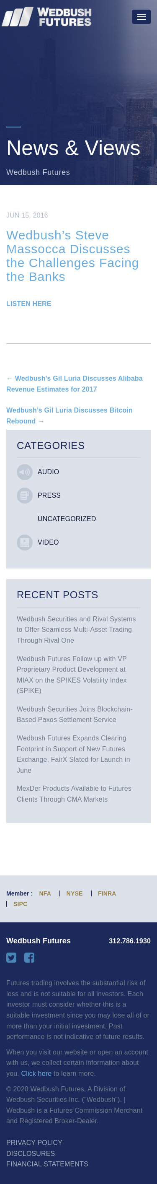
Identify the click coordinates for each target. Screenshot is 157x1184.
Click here (36, 1073)
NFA (45, 893)
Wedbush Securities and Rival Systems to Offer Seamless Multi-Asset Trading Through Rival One (76, 629)
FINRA (107, 893)
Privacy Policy (34, 1142)
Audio (48, 471)
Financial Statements (47, 1164)
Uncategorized (67, 518)
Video (48, 542)
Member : (19, 893)
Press (49, 495)
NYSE (75, 893)
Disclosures (30, 1153)
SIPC (20, 904)
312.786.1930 (130, 941)
